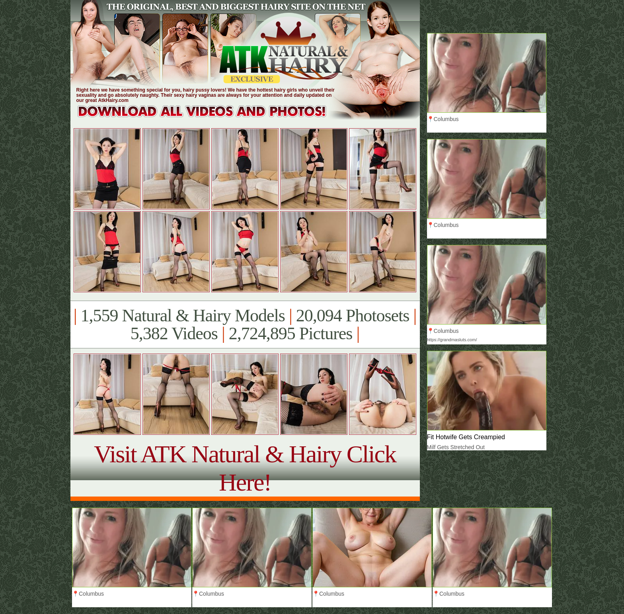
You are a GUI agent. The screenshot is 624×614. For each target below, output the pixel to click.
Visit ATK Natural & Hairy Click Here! (245, 468)
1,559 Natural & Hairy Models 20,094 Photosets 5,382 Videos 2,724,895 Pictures (245, 324)
